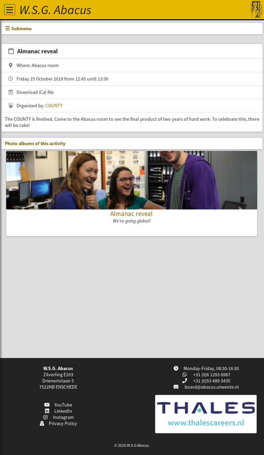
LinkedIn (58, 411)
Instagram (58, 417)
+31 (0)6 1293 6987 (211, 374)
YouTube (58, 405)
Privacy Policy (58, 423)
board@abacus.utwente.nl (212, 387)
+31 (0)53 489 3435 (211, 381)
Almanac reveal (131, 213)
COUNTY (54, 105)
